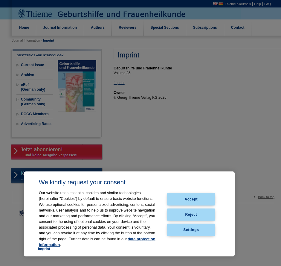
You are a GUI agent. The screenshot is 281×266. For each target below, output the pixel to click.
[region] (129, 213)
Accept (191, 199)
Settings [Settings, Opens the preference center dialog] (191, 229)
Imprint (44, 249)
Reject (191, 214)
